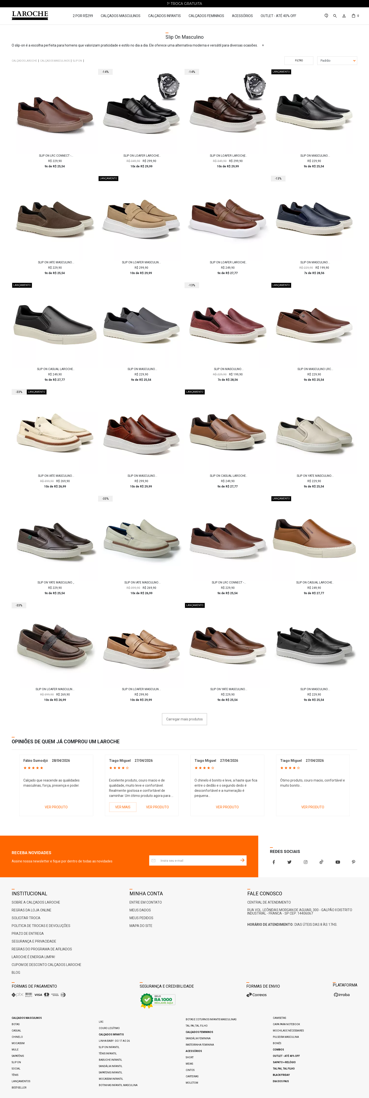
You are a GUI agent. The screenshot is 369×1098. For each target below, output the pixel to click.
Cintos (190, 1070)
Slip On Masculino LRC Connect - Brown (314, 369)
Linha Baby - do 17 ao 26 (114, 1041)
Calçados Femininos (206, 16)
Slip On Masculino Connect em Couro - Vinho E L (227, 369)
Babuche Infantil (110, 1060)
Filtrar (299, 60)
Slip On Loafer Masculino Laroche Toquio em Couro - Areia (141, 689)
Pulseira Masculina (286, 1037)
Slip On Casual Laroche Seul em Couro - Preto (55, 369)
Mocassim (18, 1043)
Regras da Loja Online (31, 910)
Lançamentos (21, 1081)
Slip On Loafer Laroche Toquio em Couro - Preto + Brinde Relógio (141, 155)
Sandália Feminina (198, 1038)
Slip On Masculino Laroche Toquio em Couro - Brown (141, 475)
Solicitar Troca (26, 918)
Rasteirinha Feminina (200, 1044)
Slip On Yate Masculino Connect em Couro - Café (55, 582)
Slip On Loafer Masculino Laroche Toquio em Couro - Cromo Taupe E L (141, 262)
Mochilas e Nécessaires (288, 1030)
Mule (15, 1049)
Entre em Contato (145, 902)
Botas (15, 1024)
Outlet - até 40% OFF (278, 16)
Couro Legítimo (109, 1028)
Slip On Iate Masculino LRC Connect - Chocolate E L (55, 262)
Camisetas (279, 1018)
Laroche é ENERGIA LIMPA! (33, 957)
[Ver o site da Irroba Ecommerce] (341, 996)
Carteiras (192, 1076)
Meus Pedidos (141, 918)
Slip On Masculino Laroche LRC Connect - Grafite (141, 369)
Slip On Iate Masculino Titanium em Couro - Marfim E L (55, 475)
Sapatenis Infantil (110, 1072)
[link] (326, 16)
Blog (16, 972)
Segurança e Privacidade (34, 941)
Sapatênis (18, 1056)
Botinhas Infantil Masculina (118, 1085)
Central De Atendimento (269, 902)
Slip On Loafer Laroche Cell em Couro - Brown (228, 262)
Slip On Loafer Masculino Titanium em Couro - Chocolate (55, 689)
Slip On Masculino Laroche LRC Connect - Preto (314, 155)
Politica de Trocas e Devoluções (41, 926)
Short (190, 1057)
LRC (101, 1022)
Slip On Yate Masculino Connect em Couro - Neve (314, 475)
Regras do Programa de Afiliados (42, 949)
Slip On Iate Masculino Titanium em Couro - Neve (141, 582)
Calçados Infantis (164, 16)
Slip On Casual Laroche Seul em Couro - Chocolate (228, 475)
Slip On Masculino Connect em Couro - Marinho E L (314, 262)
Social (16, 1068)
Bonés (277, 1043)
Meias (189, 1063)
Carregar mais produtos (184, 719)
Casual (16, 1030)
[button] (334, 16)
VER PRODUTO (56, 807)
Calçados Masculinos (120, 16)
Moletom (192, 1082)
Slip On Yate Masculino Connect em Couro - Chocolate (227, 689)
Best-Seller (19, 1087)
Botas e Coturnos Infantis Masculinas (211, 1019)
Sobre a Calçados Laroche (36, 902)
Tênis (15, 1075)
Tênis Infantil (108, 1053)
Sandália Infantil (110, 1066)
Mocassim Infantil (111, 1079)
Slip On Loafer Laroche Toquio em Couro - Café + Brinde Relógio (228, 155)
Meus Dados (140, 910)
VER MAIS (122, 807)
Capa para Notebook (286, 1024)
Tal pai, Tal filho (197, 1025)
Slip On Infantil (109, 1047)
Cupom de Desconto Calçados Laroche (46, 965)
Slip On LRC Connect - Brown (55, 155)
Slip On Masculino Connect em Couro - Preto (314, 689)
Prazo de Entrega (28, 934)
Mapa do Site (140, 926)
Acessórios (242, 16)
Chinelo (17, 1037)
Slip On (16, 1062)
